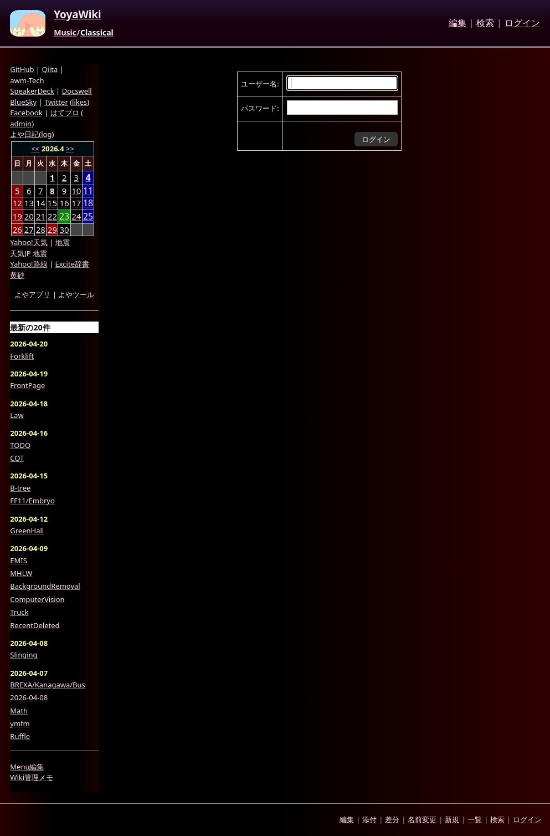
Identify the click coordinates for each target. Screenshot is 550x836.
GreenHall (27, 530)
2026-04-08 (29, 697)
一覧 (474, 819)
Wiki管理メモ (31, 777)
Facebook (26, 113)
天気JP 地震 (28, 253)
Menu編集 (27, 767)
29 (52, 229)
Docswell (77, 91)
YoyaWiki (77, 15)
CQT (17, 458)
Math (19, 711)
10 (76, 190)
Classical (97, 33)
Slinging (23, 655)
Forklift (22, 356)
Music (65, 33)
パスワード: (260, 108)
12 (17, 202)
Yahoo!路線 (28, 264)
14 (40, 202)
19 (17, 216)
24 (76, 216)
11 (88, 191)
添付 (369, 819)
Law (16, 415)
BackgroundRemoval (45, 586)
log (46, 134)
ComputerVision (37, 599)
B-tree (20, 488)
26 (17, 229)
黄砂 (17, 275)
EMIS (18, 560)
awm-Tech (27, 80)
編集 (457, 23)
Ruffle (20, 736)
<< (36, 149)
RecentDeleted (34, 625)
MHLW (21, 573)
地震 (62, 242)
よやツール (76, 294)
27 (29, 229)
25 (88, 216)
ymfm (19, 723)
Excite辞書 (72, 264)
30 (64, 229)
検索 (485, 23)
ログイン (522, 23)
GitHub (22, 69)
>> (70, 149)
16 (64, 202)
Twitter (56, 102)
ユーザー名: (260, 84)
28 (40, 229)
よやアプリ (32, 294)
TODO (20, 445)
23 (64, 216)
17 (76, 202)
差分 (392, 819)
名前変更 (422, 819)
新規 (452, 819)
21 (40, 216)
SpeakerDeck (32, 91)
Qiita (50, 69)
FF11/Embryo (32, 500)
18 (88, 203)
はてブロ (64, 113)
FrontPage (27, 385)
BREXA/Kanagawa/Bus (47, 685)
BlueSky (23, 102)
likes (79, 102)
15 (52, 202)
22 (52, 216)
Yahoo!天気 (28, 242)
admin (21, 124)
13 (29, 202)
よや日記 (24, 134)
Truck (19, 612)
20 (29, 216)
